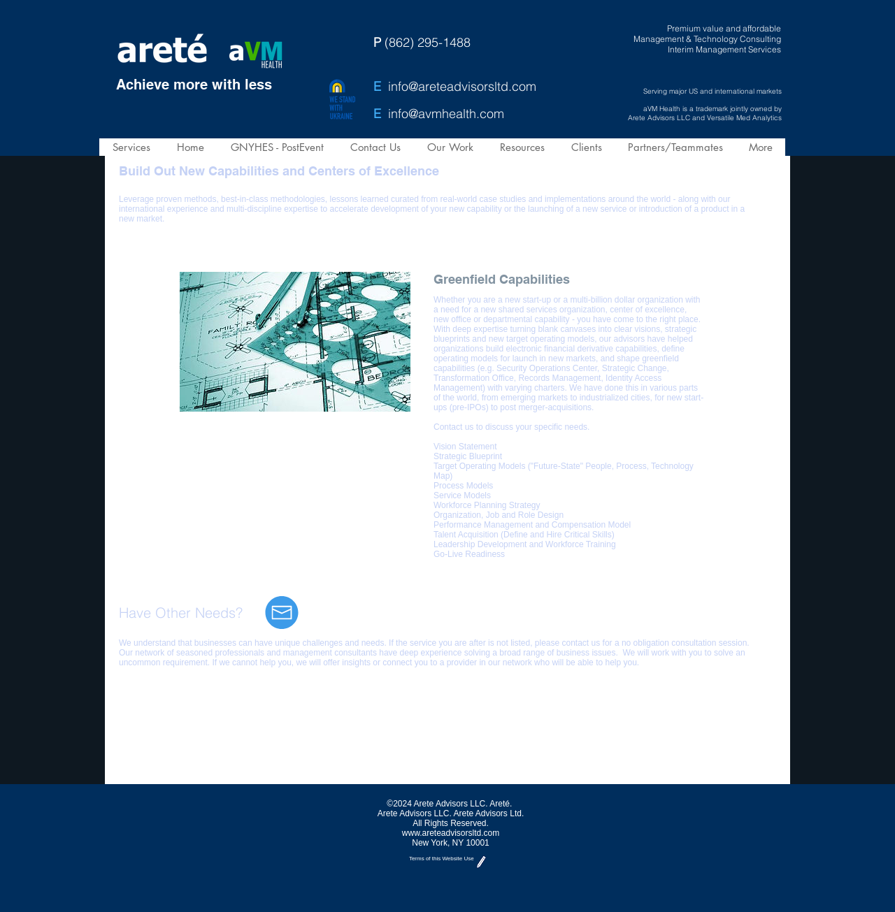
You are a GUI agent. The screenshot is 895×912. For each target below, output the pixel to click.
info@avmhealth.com (446, 114)
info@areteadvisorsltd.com (462, 86)
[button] (131, 147)
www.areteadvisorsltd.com (450, 833)
